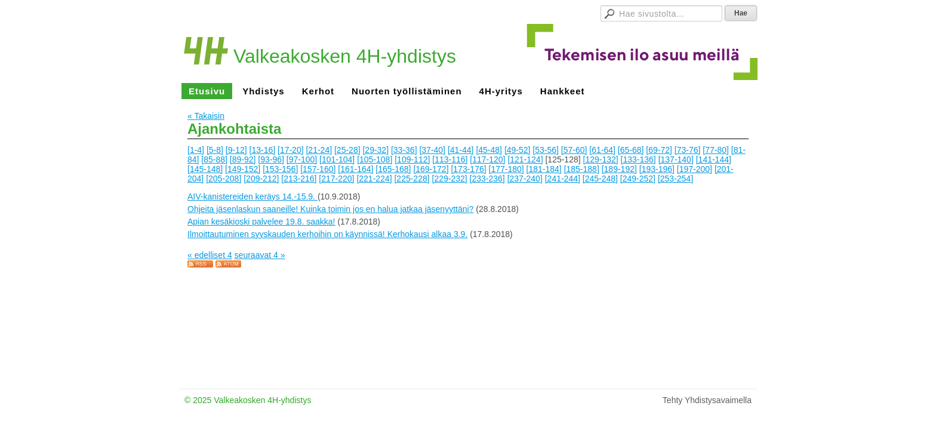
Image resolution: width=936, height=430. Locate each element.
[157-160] (317, 169)
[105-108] (374, 159)
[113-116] (449, 159)
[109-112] (412, 159)
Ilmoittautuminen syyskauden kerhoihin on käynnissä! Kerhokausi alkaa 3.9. (327, 234)
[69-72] (659, 150)
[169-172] (430, 169)
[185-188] (581, 169)
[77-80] (716, 150)
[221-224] (374, 178)
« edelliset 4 (209, 255)
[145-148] (205, 169)
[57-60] (574, 150)
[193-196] (657, 169)
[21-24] (319, 150)
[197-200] (694, 169)
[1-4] (195, 150)
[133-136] (638, 159)
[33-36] (404, 150)
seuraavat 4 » (260, 255)
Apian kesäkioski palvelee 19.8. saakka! (261, 221)
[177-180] (506, 169)
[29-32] (375, 150)
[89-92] (243, 159)
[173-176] (468, 169)
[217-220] (336, 178)
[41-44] (461, 150)
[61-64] (602, 150)
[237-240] (525, 178)
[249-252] (637, 178)
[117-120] (487, 159)
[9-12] (236, 150)
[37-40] (432, 150)
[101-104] (337, 159)
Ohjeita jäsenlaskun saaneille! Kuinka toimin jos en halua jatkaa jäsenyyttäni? (330, 209)
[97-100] (302, 159)
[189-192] (619, 169)
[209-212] (261, 178)
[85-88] (214, 159)
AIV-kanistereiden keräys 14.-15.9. (252, 196)
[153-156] (280, 169)
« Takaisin (205, 116)
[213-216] (298, 178)
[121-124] (525, 159)
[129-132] (600, 159)
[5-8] (215, 150)
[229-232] (449, 178)
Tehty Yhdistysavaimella (707, 400)
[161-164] (355, 169)
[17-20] (291, 150)
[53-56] (545, 150)
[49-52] (517, 150)
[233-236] (487, 178)
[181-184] (544, 169)
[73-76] (688, 150)
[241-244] (562, 178)
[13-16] (263, 150)
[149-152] (242, 169)
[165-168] (393, 169)
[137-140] (676, 159)
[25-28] (347, 150)
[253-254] (675, 178)
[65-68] (631, 150)
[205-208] (223, 178)
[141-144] (713, 159)
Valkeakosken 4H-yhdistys (344, 56)
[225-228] (411, 178)
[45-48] (489, 150)
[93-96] (271, 159)
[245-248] (600, 178)
